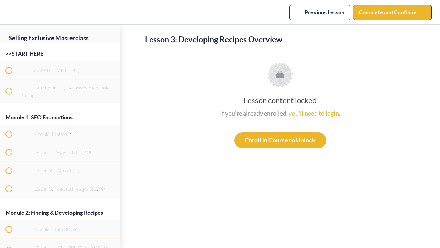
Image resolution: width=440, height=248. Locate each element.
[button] (8, 12)
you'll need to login (314, 113)
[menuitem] (111, 12)
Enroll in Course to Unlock (280, 140)
